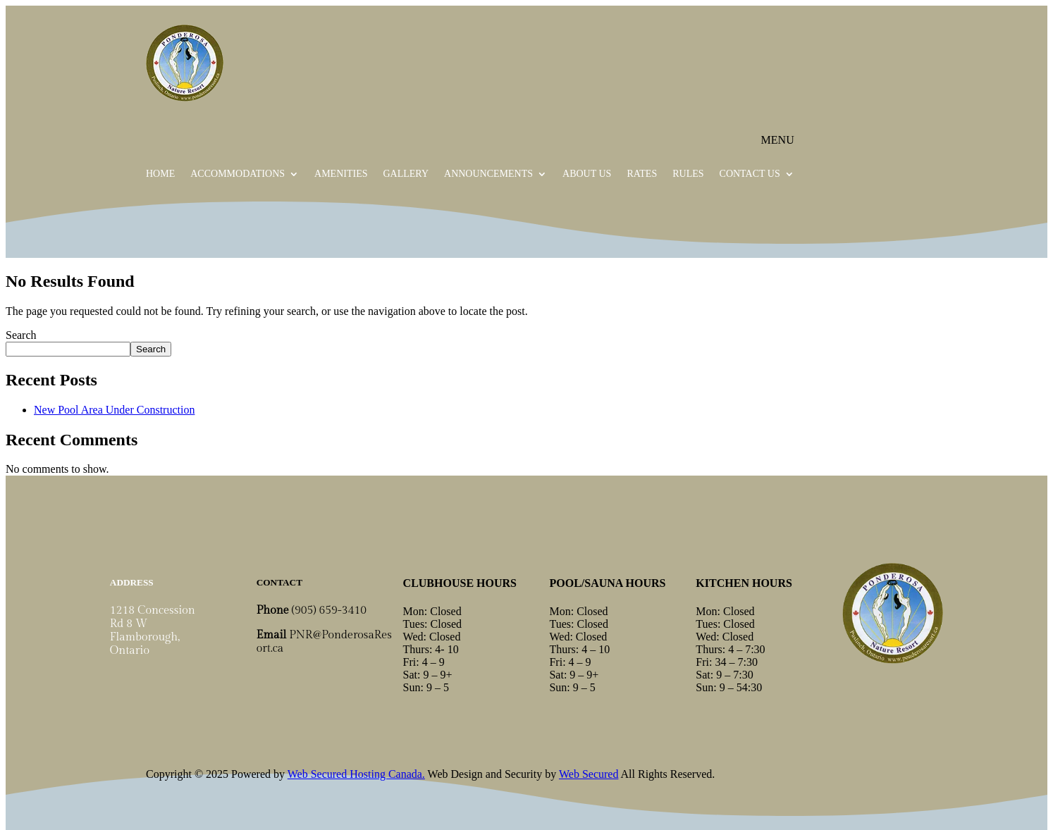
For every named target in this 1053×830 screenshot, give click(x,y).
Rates (642, 174)
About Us (586, 174)
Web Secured (588, 774)
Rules (687, 174)
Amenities (340, 174)
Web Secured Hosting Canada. (356, 774)
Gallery (406, 174)
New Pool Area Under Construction (114, 410)
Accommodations (237, 174)
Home (160, 174)
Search (21, 335)
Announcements (488, 174)
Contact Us (750, 174)
